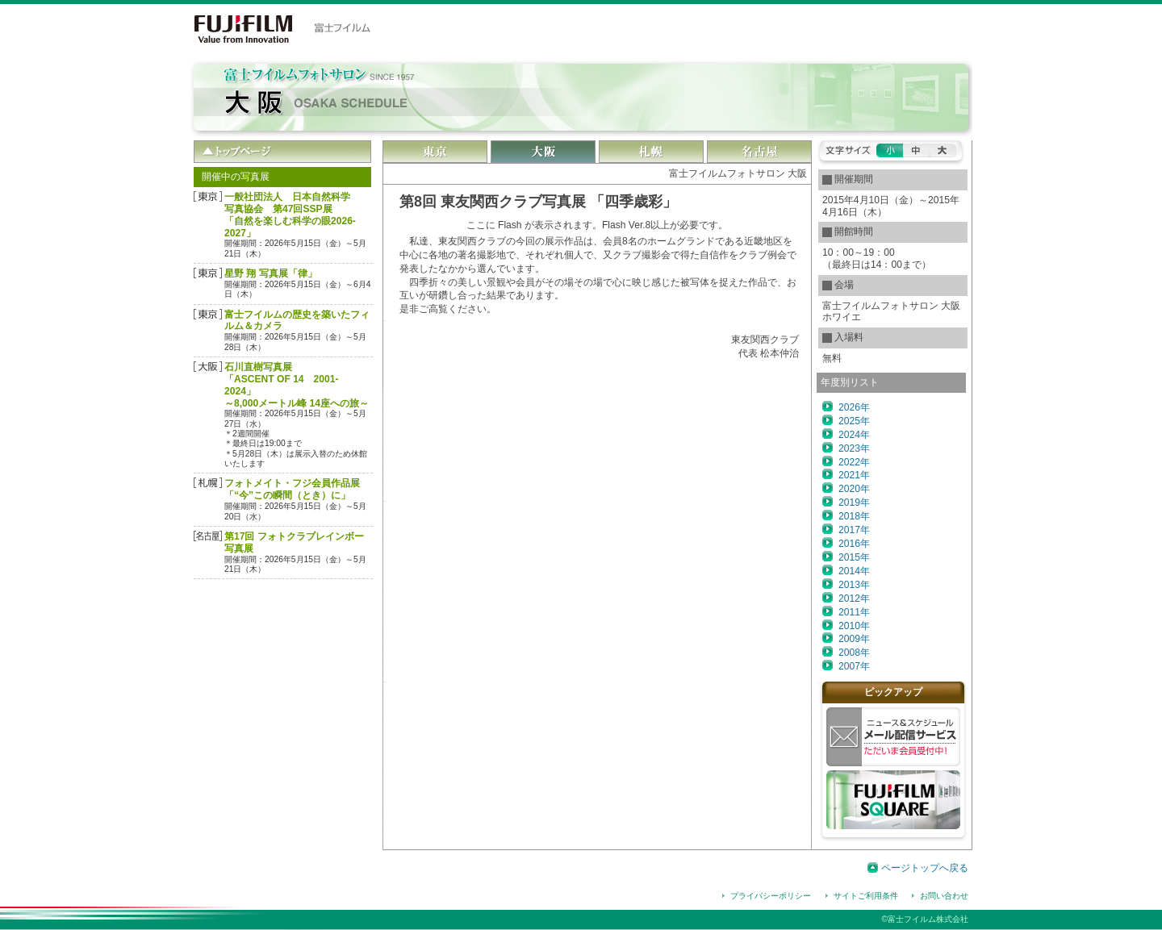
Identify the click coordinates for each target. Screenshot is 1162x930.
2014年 (854, 571)
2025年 (854, 421)
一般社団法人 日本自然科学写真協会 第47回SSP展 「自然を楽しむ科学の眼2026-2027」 (290, 215)
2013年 (854, 584)
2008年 (854, 652)
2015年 (854, 557)
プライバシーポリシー (770, 895)
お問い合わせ (944, 895)
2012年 (854, 598)
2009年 (854, 638)
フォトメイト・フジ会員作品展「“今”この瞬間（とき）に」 (292, 489)
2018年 (854, 516)
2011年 (854, 612)
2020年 (854, 488)
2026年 (854, 407)
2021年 (854, 475)
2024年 (854, 434)
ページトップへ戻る (924, 868)
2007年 (854, 666)
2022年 (854, 462)
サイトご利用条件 (866, 895)
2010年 (854, 626)
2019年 (854, 502)
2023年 (854, 448)
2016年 (854, 543)
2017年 (854, 530)
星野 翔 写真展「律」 (270, 273)
